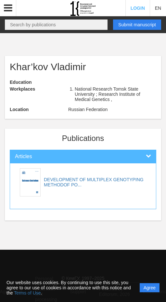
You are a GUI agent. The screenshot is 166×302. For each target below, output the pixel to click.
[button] (8, 8)
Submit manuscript (137, 24)
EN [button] (158, 8)
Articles (23, 156)
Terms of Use (27, 293)
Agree (150, 287)
